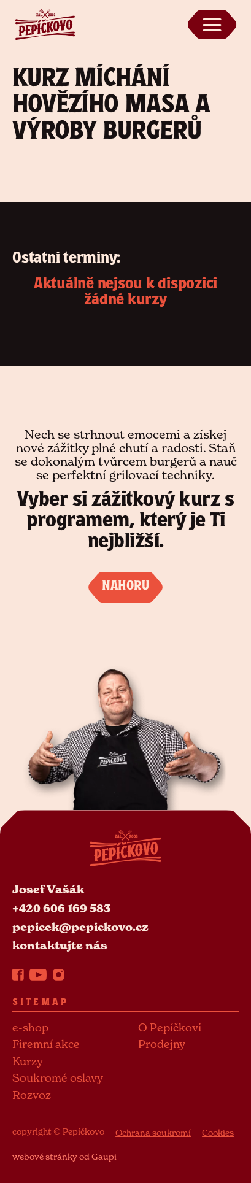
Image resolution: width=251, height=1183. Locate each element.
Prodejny (161, 1044)
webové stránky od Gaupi (64, 1156)
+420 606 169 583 (61, 908)
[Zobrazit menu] (211, 24)
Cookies (218, 1132)
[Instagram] (58, 974)
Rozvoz (31, 1095)
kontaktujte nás (59, 945)
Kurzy (27, 1061)
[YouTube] (38, 974)
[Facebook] (18, 974)
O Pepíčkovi (169, 1027)
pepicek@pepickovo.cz (80, 927)
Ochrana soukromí (153, 1132)
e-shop (30, 1027)
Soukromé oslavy (57, 1077)
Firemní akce (46, 1044)
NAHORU (125, 587)
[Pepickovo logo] (45, 23)
